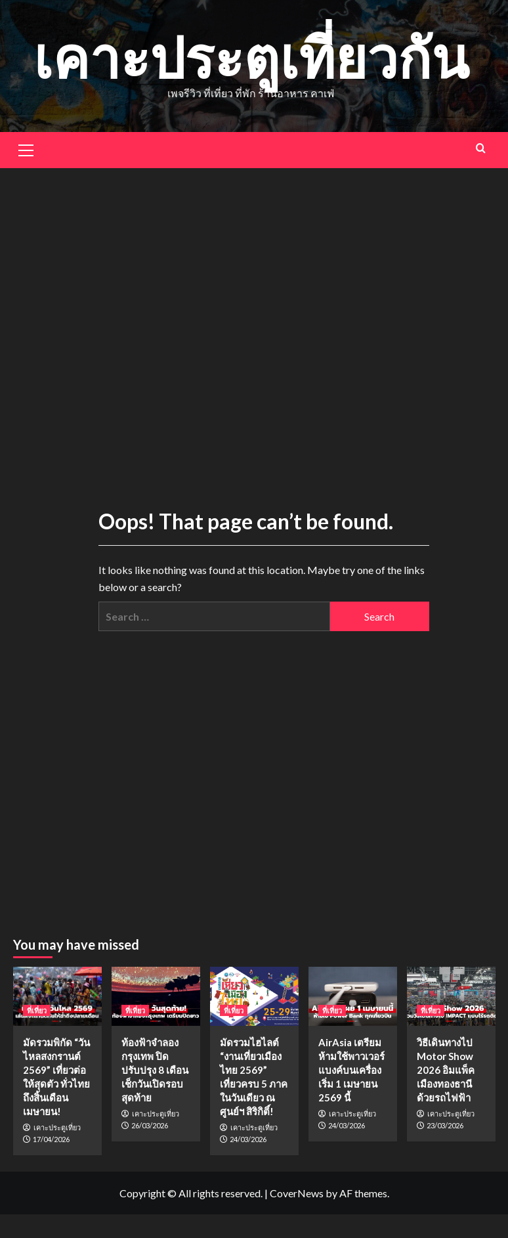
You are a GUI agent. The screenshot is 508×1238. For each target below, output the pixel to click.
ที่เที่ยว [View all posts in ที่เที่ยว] (37, 1010)
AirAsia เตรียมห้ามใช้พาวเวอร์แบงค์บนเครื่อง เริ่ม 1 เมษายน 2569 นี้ (351, 1069)
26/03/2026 (149, 1125)
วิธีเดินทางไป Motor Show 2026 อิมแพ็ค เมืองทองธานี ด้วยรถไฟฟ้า (446, 1069)
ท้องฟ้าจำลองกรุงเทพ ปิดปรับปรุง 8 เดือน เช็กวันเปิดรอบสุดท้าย (154, 1069)
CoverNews (297, 1193)
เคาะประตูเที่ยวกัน (251, 57)
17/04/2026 (51, 1139)
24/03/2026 (248, 1139)
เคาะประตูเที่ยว (57, 1128)
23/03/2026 (445, 1125)
